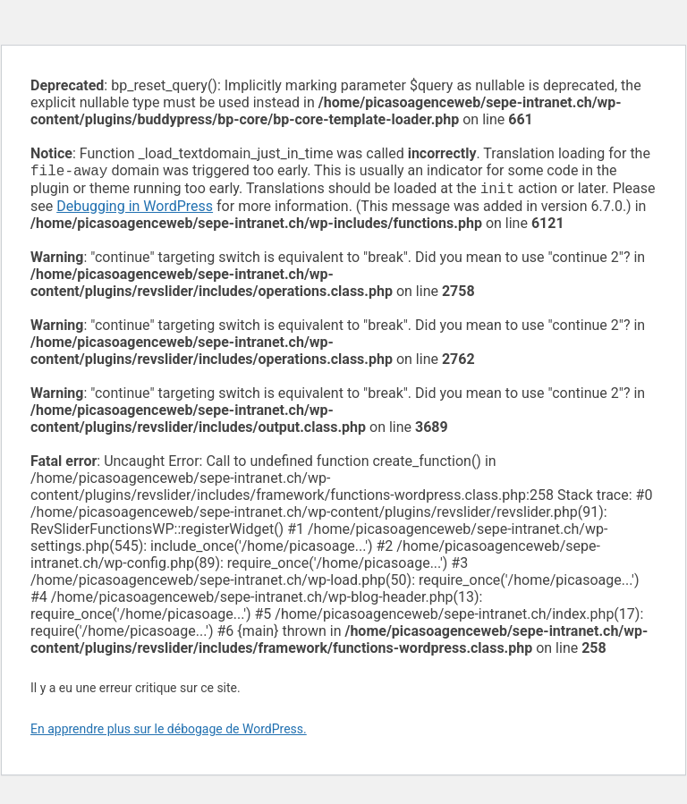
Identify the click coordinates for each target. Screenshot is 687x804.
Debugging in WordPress (134, 209)
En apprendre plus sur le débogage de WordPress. (168, 732)
